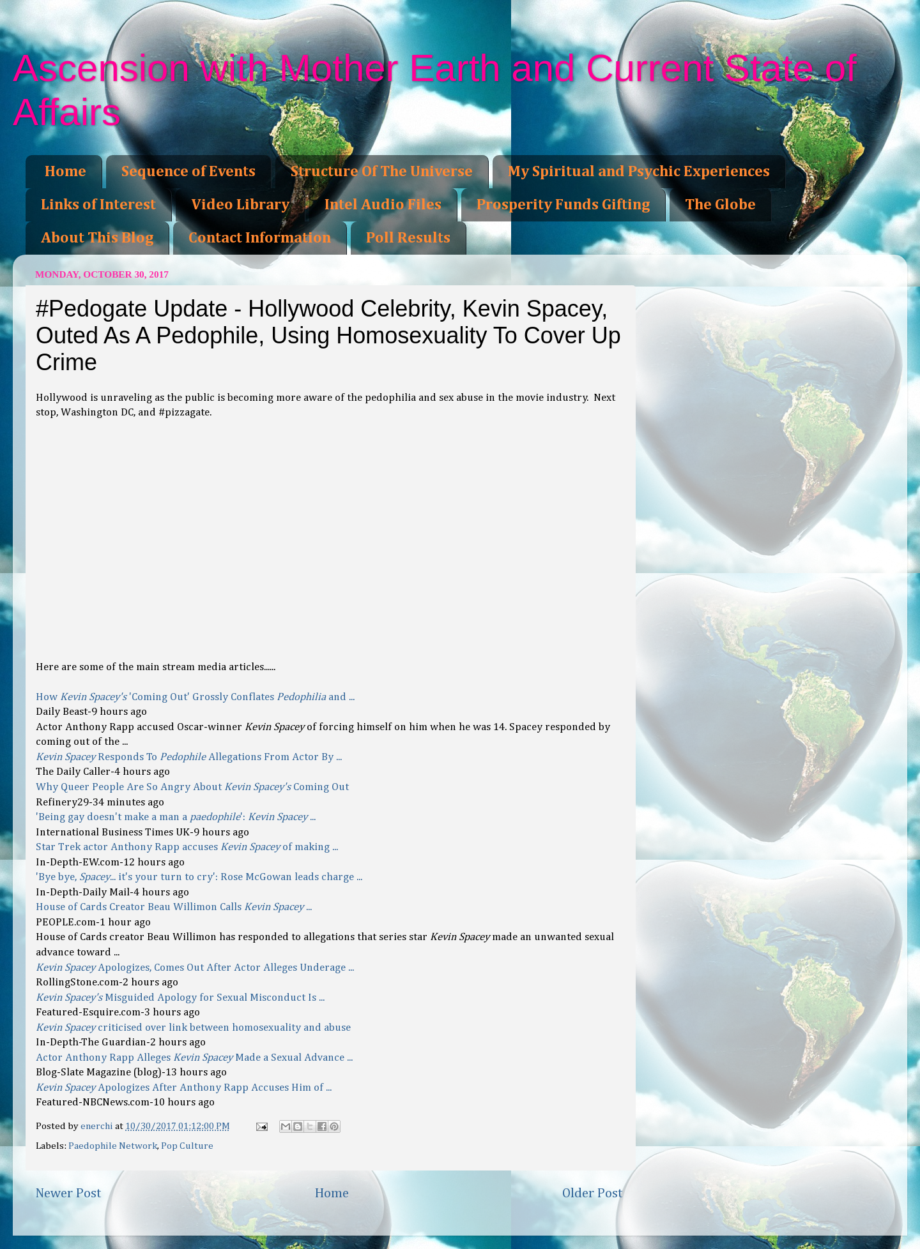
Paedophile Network (112, 1146)
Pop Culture (187, 1146)
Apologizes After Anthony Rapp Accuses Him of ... (184, 1087)
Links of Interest (98, 205)
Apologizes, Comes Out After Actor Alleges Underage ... (195, 967)
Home (65, 171)
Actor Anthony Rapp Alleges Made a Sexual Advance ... (194, 1057)
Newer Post (68, 1193)
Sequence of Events (188, 171)
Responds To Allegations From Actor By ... (189, 757)
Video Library (240, 205)
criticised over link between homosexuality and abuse (193, 1027)
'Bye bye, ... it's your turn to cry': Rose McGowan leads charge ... (199, 877)
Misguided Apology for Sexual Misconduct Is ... (180, 997)
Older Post (592, 1193)
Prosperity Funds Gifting (563, 205)
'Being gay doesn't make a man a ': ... (176, 817)
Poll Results (408, 238)
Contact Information (259, 238)
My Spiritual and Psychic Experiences (639, 171)
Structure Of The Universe (382, 171)
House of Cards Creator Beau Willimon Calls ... (174, 907)
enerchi (97, 1126)
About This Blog (97, 238)
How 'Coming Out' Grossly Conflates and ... (195, 697)
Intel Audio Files (383, 205)
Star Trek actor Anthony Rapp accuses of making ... (187, 847)
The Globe (720, 205)
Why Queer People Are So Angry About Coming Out (192, 787)
